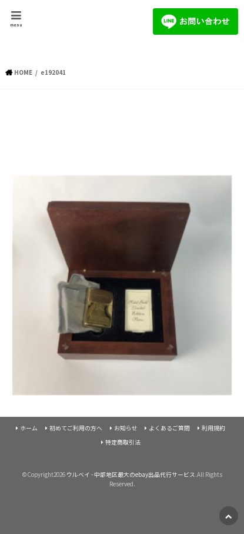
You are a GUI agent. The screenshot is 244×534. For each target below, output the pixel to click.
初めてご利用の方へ (75, 428)
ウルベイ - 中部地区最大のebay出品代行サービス (130, 474)
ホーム (29, 428)
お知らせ (126, 428)
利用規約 (213, 428)
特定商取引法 (123, 442)
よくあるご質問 (169, 428)
